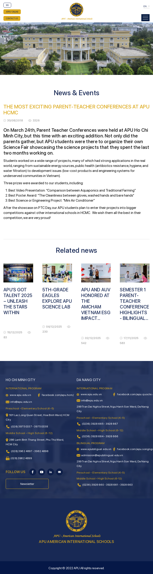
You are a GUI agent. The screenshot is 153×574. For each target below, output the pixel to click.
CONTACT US (12, 18)
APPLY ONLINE (12, 12)
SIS (7, 5)
